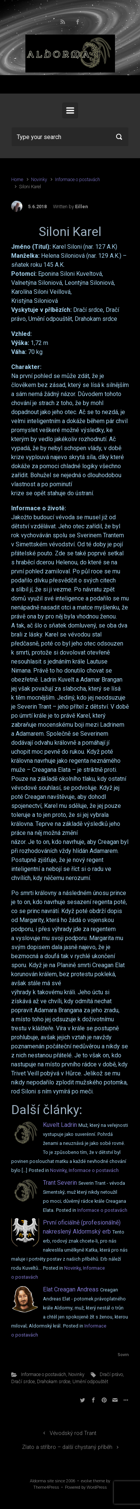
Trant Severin (60, 1182)
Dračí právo (111, 1374)
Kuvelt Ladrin (60, 1124)
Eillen (81, 206)
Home (17, 179)
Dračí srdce (23, 1381)
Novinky (39, 179)
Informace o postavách (77, 179)
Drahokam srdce (53, 1381)
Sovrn (123, 1354)
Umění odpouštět (90, 1381)
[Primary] (70, 110)
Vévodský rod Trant (73, 1433)
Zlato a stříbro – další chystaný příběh (67, 1447)
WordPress (97, 1487)
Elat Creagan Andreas (71, 1289)
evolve (86, 1481)
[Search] (70, 136)
